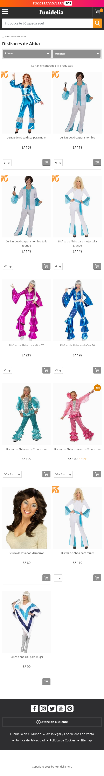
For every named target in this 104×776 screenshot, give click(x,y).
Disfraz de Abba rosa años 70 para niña (77, 449)
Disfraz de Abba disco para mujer (27, 137)
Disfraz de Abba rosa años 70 (26, 345)
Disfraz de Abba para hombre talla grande (26, 243)
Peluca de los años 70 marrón (26, 553)
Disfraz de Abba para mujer (77, 553)
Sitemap (86, 740)
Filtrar (9, 53)
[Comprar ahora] (46, 162)
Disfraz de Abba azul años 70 (77, 345)
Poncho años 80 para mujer (26, 657)
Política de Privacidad (30, 740)
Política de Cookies (62, 740)
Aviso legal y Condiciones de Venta (70, 734)
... (3, 36)
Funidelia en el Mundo (25, 734)
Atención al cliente (52, 722)
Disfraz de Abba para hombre (77, 137)
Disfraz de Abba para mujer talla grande (77, 243)
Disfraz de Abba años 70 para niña (26, 449)
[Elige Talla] (7, 162)
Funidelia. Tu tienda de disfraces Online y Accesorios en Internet (51, 12)
